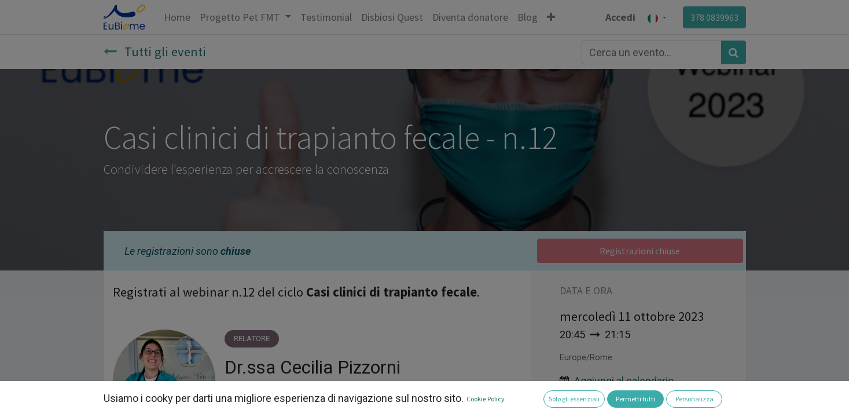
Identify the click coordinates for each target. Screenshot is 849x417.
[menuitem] (177, 17)
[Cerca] (733, 52)
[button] (551, 17)
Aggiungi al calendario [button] (624, 381)
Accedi (620, 17)
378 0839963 (714, 17)
